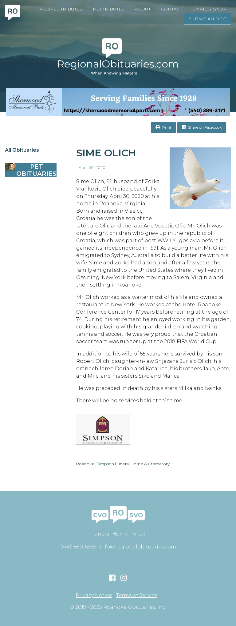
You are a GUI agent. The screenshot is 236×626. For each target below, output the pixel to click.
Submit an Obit (207, 19)
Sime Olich (106, 153)
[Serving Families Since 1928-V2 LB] (118, 102)
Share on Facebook (202, 127)
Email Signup (209, 9)
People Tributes (61, 9)
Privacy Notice (94, 595)
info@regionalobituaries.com (138, 547)
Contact (171, 9)
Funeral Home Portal (118, 534)
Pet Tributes (108, 9)
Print (163, 127)
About (143, 9)
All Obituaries (22, 150)
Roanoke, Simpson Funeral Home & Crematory (123, 463)
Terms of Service (136, 595)
